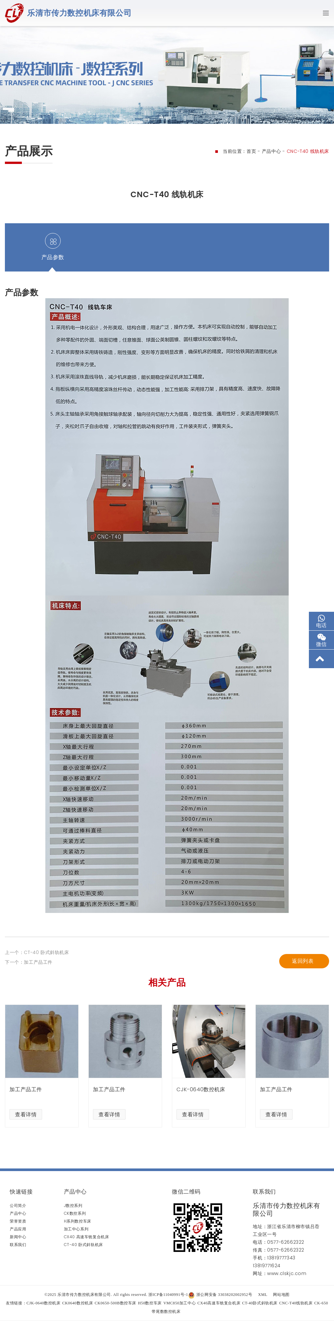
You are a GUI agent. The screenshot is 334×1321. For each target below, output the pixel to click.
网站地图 (281, 1294)
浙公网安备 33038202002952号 (220, 1294)
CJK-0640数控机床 (43, 1303)
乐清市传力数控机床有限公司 (79, 12)
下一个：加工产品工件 (29, 1016)
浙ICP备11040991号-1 (168, 1294)
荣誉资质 (18, 1221)
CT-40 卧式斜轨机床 (83, 1244)
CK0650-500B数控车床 (115, 1303)
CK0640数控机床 (77, 1303)
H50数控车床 (150, 1303)
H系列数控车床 (77, 1221)
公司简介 (18, 1205)
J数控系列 (73, 1205)
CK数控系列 (75, 1213)
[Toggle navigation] (324, 13)
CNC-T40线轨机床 (296, 1303)
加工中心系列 (76, 1229)
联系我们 (18, 1244)
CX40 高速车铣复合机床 (86, 1237)
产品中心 (271, 151)
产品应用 (18, 1229)
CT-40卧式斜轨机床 (260, 1303)
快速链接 (21, 1192)
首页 (251, 151)
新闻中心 (18, 1237)
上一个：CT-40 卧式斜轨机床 (37, 1006)
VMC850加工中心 (179, 1303)
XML (262, 1294)
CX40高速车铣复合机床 (218, 1303)
